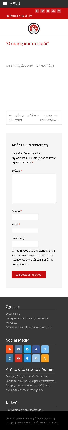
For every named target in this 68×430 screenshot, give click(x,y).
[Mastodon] (27, 358)
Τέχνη (50, 65)
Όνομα (17, 211)
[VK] (18, 349)
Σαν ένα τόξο (49, 120)
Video (42, 65)
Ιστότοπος (18, 238)
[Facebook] (36, 349)
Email (16, 224)
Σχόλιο (17, 170)
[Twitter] (45, 349)
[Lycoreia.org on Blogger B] (9, 349)
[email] (36, 358)
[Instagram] (9, 358)
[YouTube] (18, 358)
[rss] (45, 358)
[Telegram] (27, 349)
